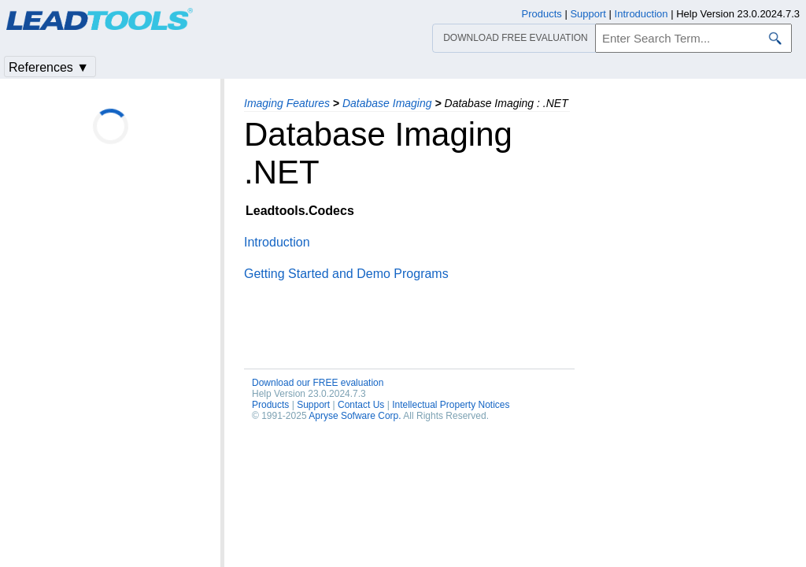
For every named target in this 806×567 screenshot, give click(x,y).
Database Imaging (387, 103)
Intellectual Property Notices (450, 404)
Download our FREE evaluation (317, 382)
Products (270, 404)
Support (313, 404)
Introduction (277, 242)
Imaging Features (287, 103)
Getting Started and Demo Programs (346, 273)
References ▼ (49, 67)
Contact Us (361, 404)
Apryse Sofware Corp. (355, 415)
